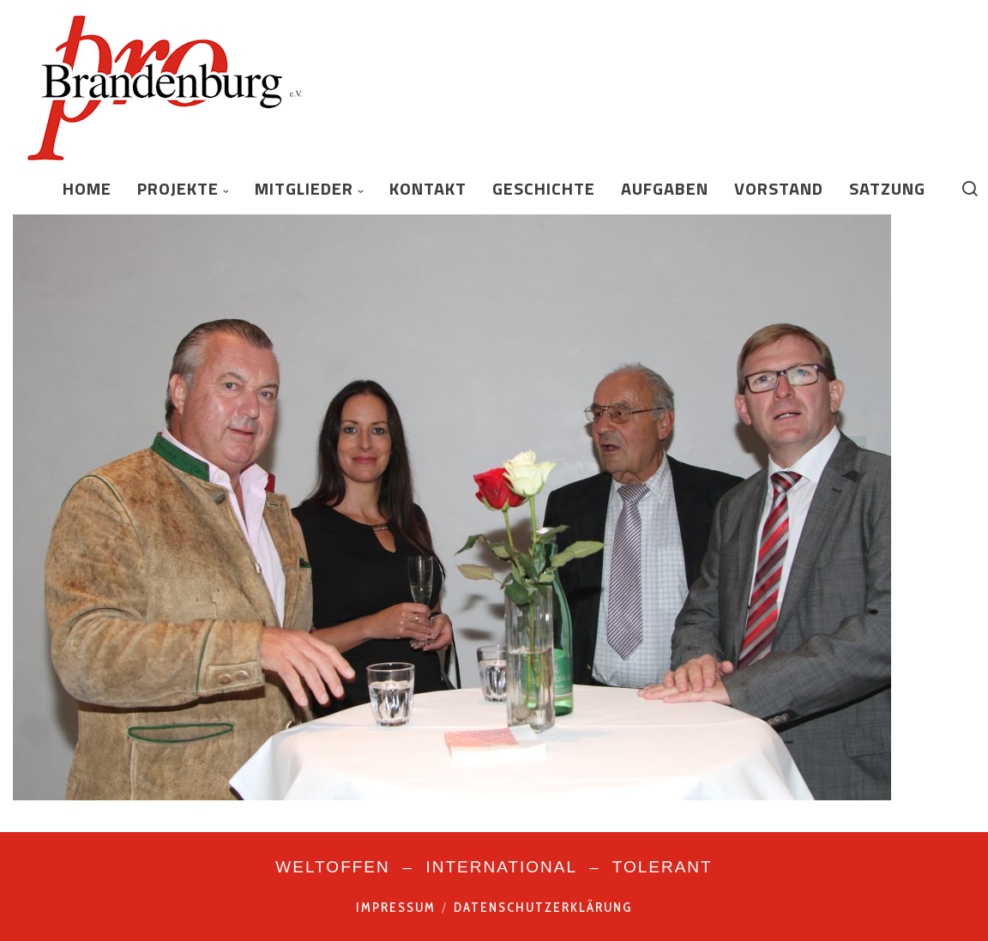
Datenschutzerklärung (543, 907)
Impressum (396, 907)
